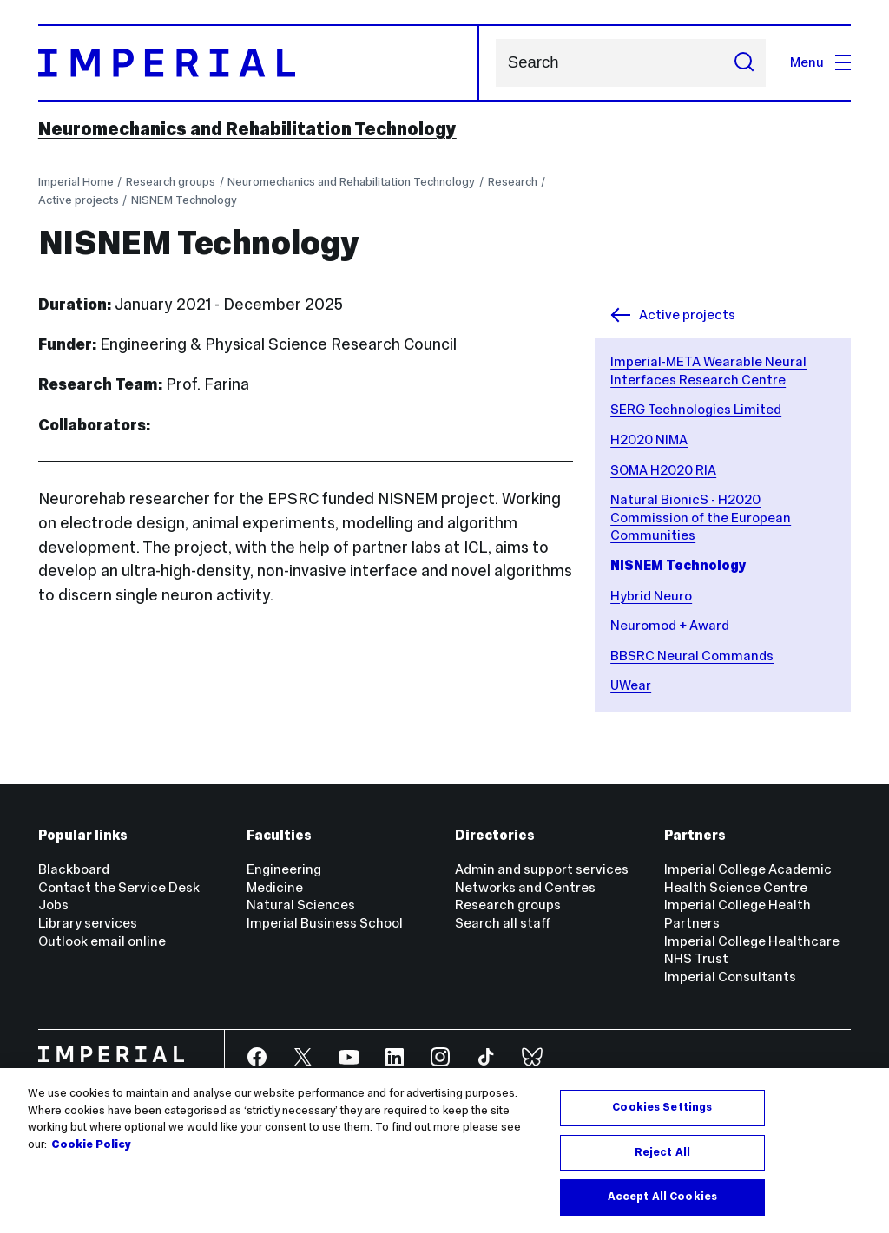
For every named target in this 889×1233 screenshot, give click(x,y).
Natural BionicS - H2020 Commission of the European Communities (700, 517)
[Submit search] (744, 63)
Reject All (662, 1152)
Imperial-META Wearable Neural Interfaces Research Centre (708, 370)
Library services (87, 923)
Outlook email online (102, 941)
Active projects (78, 200)
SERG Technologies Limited (695, 409)
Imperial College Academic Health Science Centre (748, 878)
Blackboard (73, 869)
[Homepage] (259, 63)
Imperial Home (76, 181)
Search (495, 62)
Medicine (275, 887)
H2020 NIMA (649, 439)
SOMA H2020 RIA (663, 470)
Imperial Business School (325, 923)
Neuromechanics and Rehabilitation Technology (247, 129)
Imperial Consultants (730, 976)
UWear (630, 685)
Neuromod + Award (669, 625)
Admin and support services (542, 869)
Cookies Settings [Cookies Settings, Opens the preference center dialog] (662, 1107)
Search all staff (502, 923)
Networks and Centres (525, 887)
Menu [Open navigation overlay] (820, 62)
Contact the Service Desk (119, 887)
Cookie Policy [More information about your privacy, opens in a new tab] (91, 1144)
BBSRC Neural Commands (692, 655)
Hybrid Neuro (651, 595)
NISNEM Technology (184, 200)
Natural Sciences (301, 904)
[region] (444, 1150)
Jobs (53, 904)
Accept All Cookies (662, 1196)
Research (512, 181)
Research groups (170, 181)
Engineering (284, 869)
